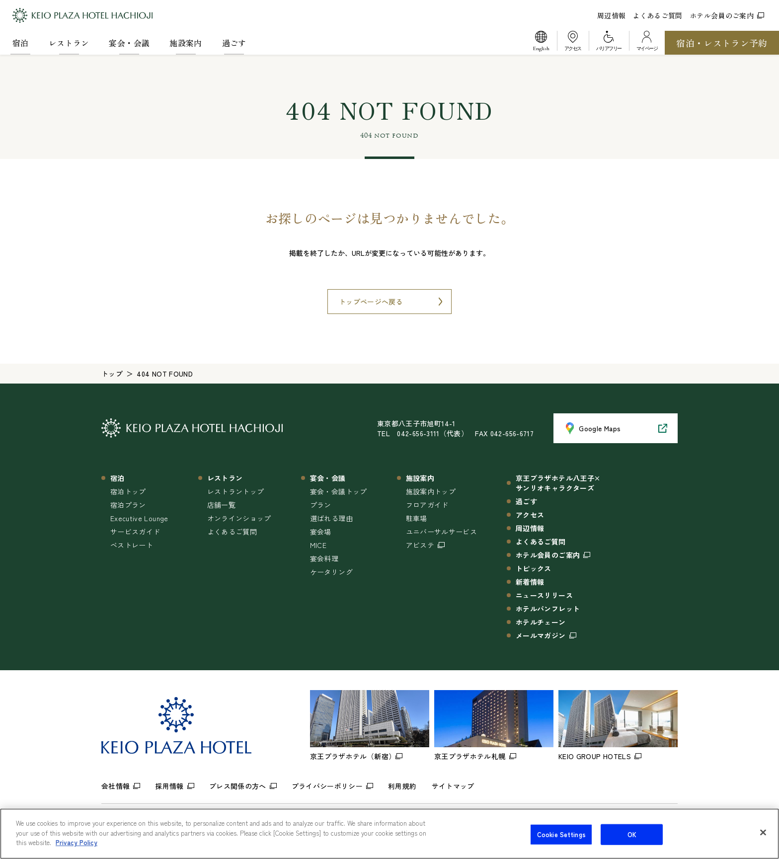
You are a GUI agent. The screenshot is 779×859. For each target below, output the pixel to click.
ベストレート (131, 545)
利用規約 (402, 786)
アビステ (420, 545)
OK (631, 840)
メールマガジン (540, 635)
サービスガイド (135, 532)
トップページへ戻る (371, 302)
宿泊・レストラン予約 (722, 42)
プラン (320, 505)
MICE (318, 545)
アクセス (530, 515)
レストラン (69, 43)
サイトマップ (453, 786)
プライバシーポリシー (327, 786)
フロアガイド (427, 505)
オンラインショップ (239, 518)
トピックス (533, 568)
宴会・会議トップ (338, 491)
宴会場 (320, 532)
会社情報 (115, 786)
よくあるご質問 (657, 15)
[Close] (763, 838)
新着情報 (530, 582)
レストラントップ (235, 491)
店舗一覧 (221, 505)
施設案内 (185, 43)
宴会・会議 (129, 43)
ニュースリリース (544, 595)
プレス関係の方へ (237, 786)
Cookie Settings (561, 840)
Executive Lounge (139, 518)
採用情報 (169, 786)
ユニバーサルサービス (441, 532)
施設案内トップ (431, 491)
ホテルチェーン (540, 622)
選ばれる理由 (331, 518)
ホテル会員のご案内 (727, 15)
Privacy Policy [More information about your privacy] (76, 848)
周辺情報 (611, 15)
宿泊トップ (128, 491)
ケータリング (331, 572)
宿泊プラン (128, 505)
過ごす (234, 43)
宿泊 (20, 43)
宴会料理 (324, 558)
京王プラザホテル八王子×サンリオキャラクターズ (558, 483)
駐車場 (416, 518)
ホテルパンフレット (548, 609)
